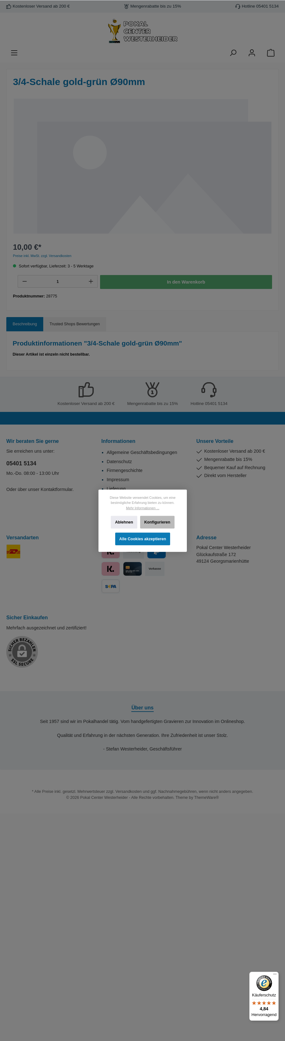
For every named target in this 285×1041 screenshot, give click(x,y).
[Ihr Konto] (252, 52)
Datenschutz (119, 461)
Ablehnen (124, 522)
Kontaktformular (57, 489)
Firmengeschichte (125, 470)
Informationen (118, 441)
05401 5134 (21, 463)
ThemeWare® (206, 797)
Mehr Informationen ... (142, 508)
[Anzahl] (57, 281)
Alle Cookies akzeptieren (142, 539)
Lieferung (116, 488)
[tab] (24, 324)
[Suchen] (233, 52)
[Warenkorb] (271, 52)
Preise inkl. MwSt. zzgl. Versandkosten (42, 256)
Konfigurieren (157, 522)
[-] (24, 281)
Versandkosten (129, 791)
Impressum (118, 479)
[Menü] (14, 52)
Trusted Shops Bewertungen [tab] (75, 324)
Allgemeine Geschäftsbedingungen (142, 452)
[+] (91, 281)
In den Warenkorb (186, 282)
